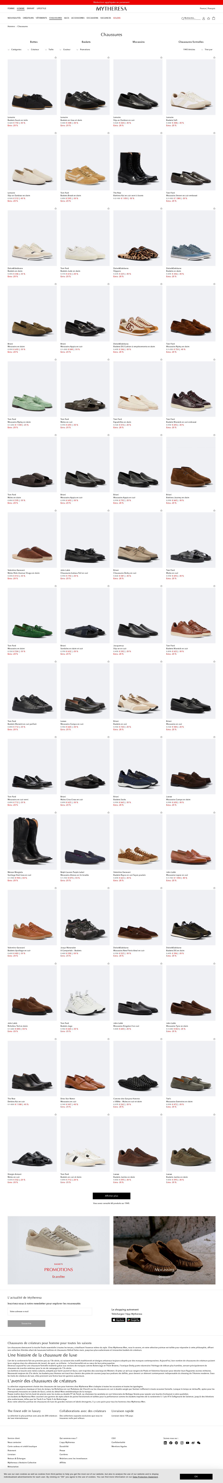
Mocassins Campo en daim (178, 800)
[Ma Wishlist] (208, 18)
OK (196, 1476)
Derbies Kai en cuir (16, 1102)
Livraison (12, 1455)
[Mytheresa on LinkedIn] (165, 1442)
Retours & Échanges (17, 1459)
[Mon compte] (203, 18)
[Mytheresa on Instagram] (182, 1442)
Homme (21, 9)
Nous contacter (14, 1442)
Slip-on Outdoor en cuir (124, 120)
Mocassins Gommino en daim (179, 1102)
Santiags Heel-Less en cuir (19, 875)
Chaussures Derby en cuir (124, 573)
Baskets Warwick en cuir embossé (181, 422)
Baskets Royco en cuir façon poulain (129, 875)
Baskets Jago (66, 1026)
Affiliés (63, 1463)
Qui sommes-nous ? (68, 1438)
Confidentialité (118, 1442)
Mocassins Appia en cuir (72, 347)
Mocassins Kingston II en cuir (126, 1026)
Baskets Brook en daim (71, 196)
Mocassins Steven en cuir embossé (181, 196)
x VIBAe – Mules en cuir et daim (127, 1102)
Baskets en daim (15, 271)
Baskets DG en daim (175, 951)
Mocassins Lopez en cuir (177, 875)
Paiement (12, 1451)
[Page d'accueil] (112, 9)
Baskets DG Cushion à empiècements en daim (134, 347)
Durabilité (64, 1447)
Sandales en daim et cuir (72, 649)
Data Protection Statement (145, 1477)
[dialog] (111, 1476)
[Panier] (213, 18)
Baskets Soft (171, 120)
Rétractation (13, 1467)
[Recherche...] (192, 18)
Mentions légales (119, 1447)
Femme (11, 9)
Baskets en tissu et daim (71, 120)
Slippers (117, 271)
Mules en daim (14, 498)
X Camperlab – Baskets (71, 951)
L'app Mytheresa (67, 1442)
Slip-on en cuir (119, 649)
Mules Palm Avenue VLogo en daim (24, 573)
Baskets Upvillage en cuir (19, 951)
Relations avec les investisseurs (73, 1459)
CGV (114, 1438)
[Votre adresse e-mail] (50, 1311)
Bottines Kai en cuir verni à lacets (128, 196)
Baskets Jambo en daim (124, 1177)
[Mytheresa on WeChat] (199, 1442)
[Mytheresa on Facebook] (171, 1442)
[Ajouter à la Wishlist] (55, 57)
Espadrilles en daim (122, 422)
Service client (14, 1438)
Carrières (64, 1455)
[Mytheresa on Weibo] (193, 1442)
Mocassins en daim (16, 347)
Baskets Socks (119, 800)
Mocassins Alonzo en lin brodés (75, 875)
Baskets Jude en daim (70, 271)
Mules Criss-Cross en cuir (72, 800)
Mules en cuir (67, 422)
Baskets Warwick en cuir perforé (22, 724)
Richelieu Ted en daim (18, 1026)
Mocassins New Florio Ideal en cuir (128, 951)
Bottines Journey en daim (177, 498)
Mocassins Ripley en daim (177, 347)
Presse (62, 1451)
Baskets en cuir (120, 724)
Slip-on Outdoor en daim (19, 196)
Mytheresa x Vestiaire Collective (22, 1463)
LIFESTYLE (41, 9)
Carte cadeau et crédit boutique (22, 1447)
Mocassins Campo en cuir (72, 724)
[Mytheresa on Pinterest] (176, 1442)
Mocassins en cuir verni (18, 800)
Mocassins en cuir (174, 724)
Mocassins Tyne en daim (177, 1026)
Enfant (30, 9)
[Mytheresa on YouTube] (187, 1442)
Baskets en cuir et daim (71, 1177)
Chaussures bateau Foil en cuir (74, 573)
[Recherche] (182, 18)
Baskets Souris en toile (18, 120)
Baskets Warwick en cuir (177, 649)
